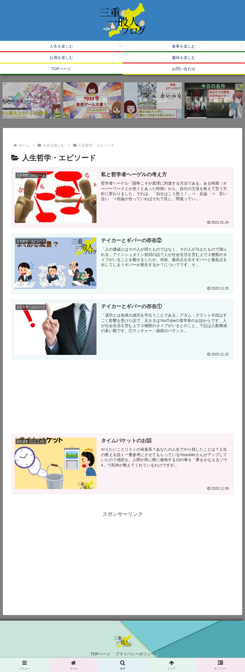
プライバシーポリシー (135, 654)
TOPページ (100, 654)
